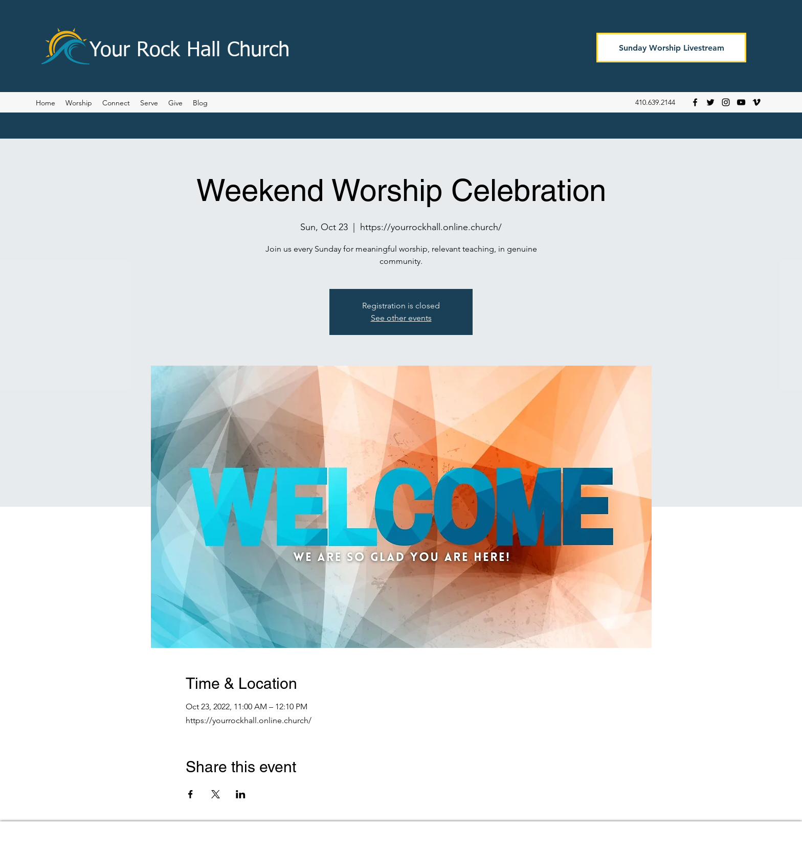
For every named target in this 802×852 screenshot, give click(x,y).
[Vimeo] (756, 102)
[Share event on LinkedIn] (241, 794)
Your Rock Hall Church (189, 50)
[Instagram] (726, 102)
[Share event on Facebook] (190, 794)
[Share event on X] (215, 794)
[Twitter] (710, 102)
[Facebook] (695, 102)
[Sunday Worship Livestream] (671, 47)
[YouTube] (741, 102)
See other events (401, 318)
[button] (200, 102)
